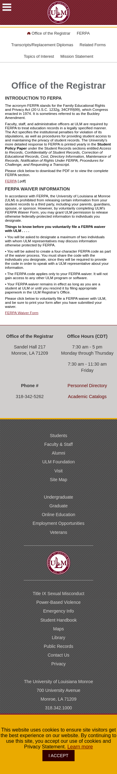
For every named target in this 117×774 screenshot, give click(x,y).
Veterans (58, 532)
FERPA (83, 33)
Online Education (58, 514)
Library (58, 637)
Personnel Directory (87, 385)
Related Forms (93, 44)
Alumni (58, 453)
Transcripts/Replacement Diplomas (42, 44)
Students (58, 435)
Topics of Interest (39, 56)
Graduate (58, 505)
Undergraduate (58, 497)
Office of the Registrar (48, 33)
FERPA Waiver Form (21, 313)
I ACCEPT (59, 755)
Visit (58, 470)
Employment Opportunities (59, 523)
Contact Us (59, 655)
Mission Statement (76, 56)
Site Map (58, 479)
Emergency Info (58, 611)
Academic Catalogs (87, 396)
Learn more (80, 746)
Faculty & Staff (58, 444)
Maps (58, 628)
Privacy (58, 663)
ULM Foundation (58, 461)
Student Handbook (58, 620)
